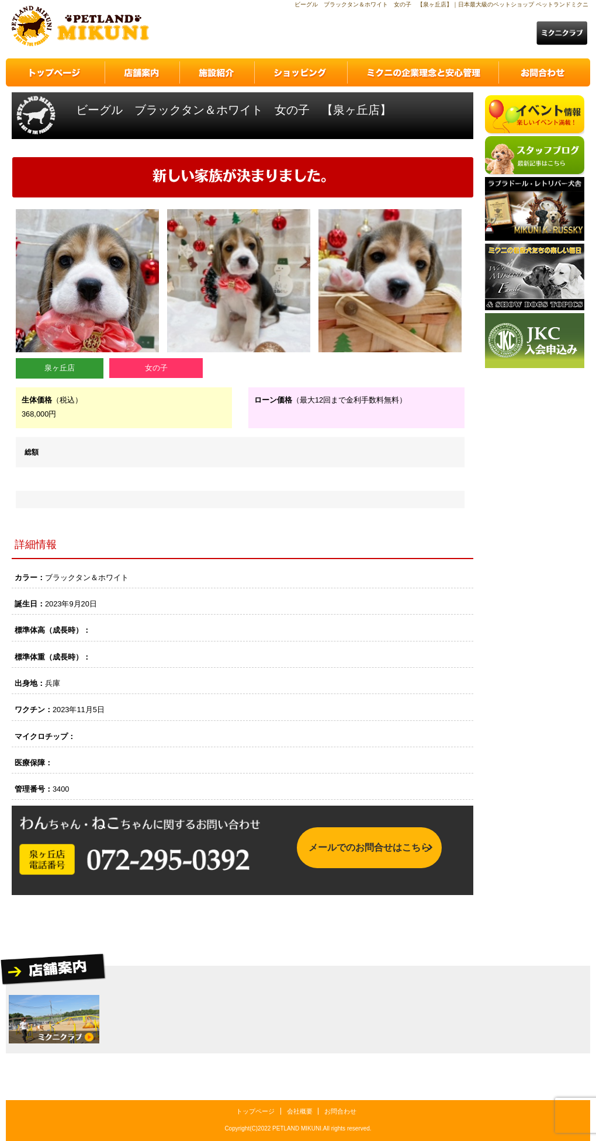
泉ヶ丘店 (59, 367)
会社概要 (300, 1111)
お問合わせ (340, 1111)
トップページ (255, 1111)
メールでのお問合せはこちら (369, 850)
